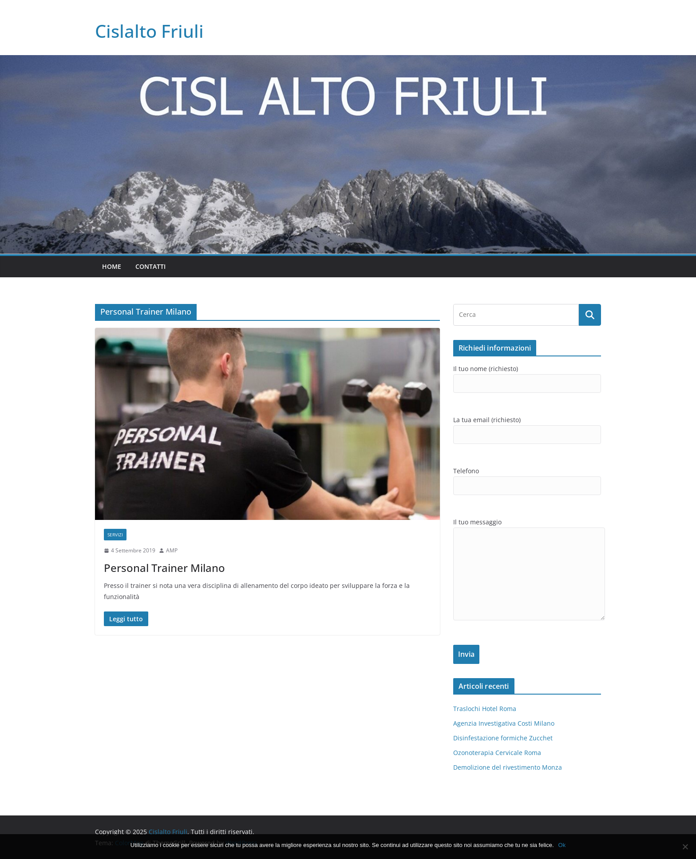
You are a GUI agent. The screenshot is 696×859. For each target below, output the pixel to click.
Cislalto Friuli (149, 31)
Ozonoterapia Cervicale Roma (497, 752)
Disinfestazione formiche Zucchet (503, 738)
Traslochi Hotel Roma (484, 708)
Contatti (150, 266)
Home (111, 266)
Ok (562, 845)
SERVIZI (115, 534)
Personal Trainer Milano (164, 567)
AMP (172, 550)
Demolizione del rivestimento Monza (507, 767)
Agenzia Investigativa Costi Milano (503, 723)
